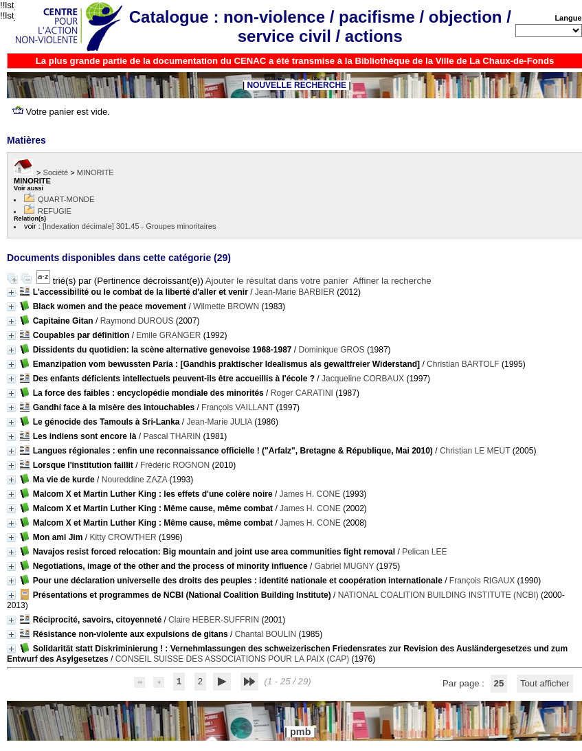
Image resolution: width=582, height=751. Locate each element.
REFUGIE (54, 211)
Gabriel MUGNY (344, 566)
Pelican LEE (424, 552)
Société (56, 172)
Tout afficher (545, 683)
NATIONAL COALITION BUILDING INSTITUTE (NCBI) (438, 595)
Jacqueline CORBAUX (363, 378)
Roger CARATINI (302, 393)
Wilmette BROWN (226, 306)
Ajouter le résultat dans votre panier (276, 281)
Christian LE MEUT (475, 451)
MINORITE (95, 172)
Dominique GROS (332, 350)
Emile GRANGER (168, 335)
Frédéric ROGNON (175, 465)
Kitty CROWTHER (122, 537)
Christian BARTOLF (463, 364)
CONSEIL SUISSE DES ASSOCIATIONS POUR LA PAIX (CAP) (232, 659)
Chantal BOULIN (265, 634)
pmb (300, 731)
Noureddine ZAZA (134, 479)
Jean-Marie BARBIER (295, 292)
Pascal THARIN (172, 436)
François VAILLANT (237, 407)
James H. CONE (310, 494)
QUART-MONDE (66, 199)
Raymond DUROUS (137, 321)
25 (499, 683)
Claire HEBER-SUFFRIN (213, 620)
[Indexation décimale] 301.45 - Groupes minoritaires (129, 226)
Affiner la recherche (392, 281)
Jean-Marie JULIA (219, 422)
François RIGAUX (482, 580)
